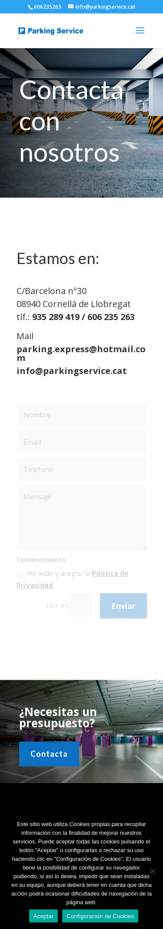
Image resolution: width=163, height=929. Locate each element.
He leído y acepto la (73, 579)
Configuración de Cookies (100, 916)
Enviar (123, 606)
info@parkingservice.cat (71, 371)
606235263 (47, 6)
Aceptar (43, 916)
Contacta (49, 756)
